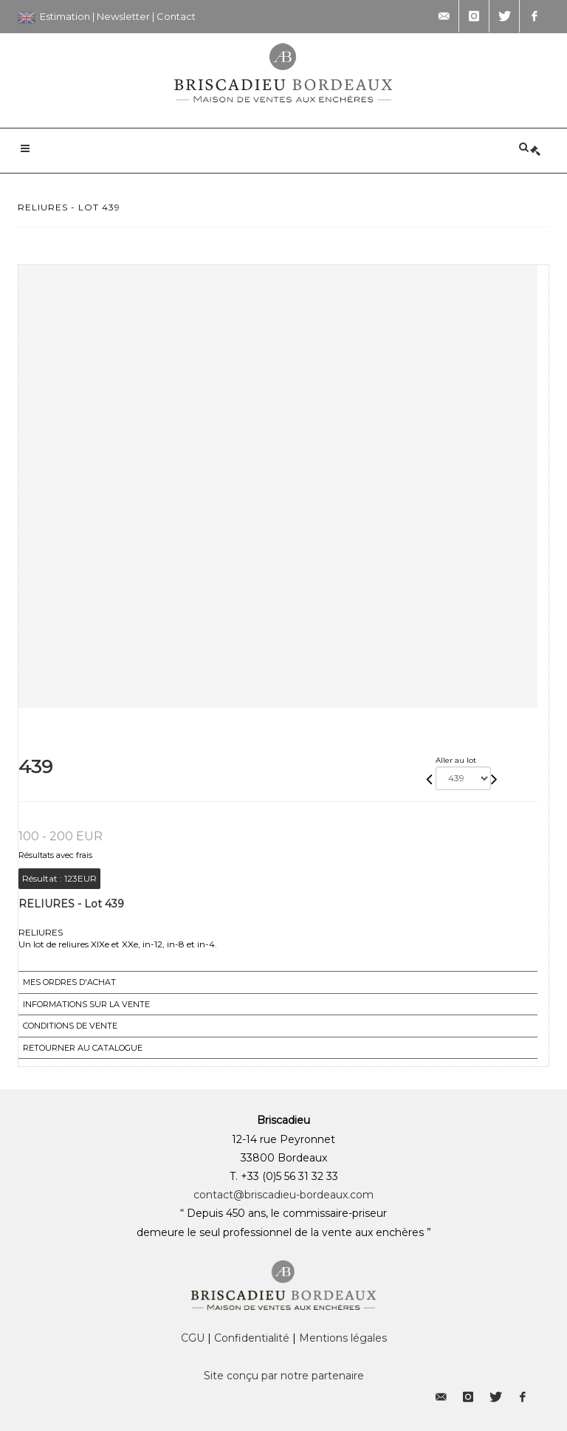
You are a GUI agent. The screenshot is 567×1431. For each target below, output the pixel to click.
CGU (193, 1338)
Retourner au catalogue (82, 1048)
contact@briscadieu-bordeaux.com (283, 1194)
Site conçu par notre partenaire (284, 1375)
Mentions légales (343, 1338)
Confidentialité (251, 1338)
